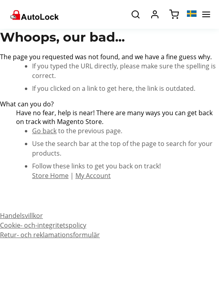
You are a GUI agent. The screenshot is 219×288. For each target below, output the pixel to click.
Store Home (50, 175)
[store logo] (34, 14)
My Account (93, 175)
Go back (44, 130)
